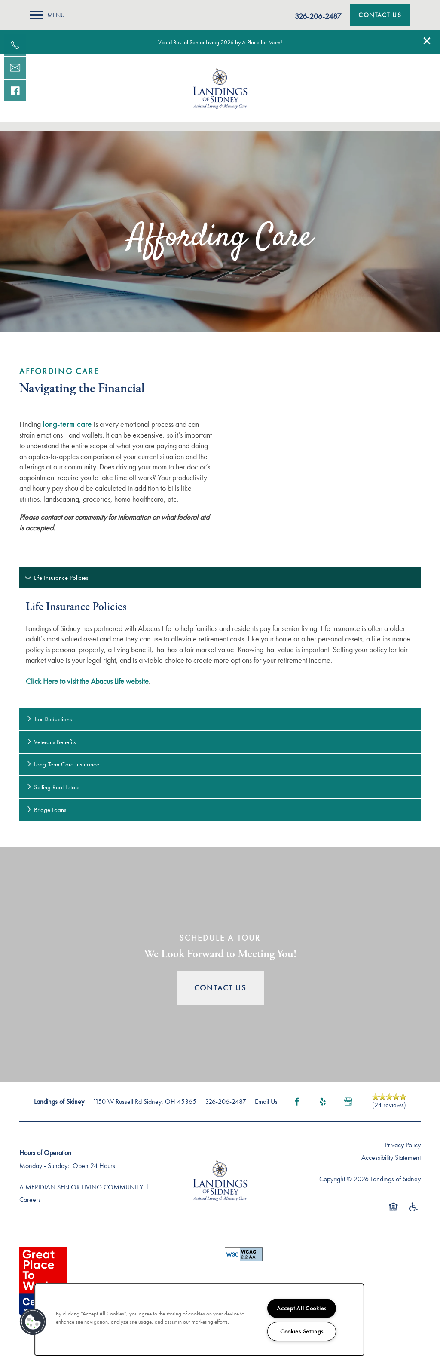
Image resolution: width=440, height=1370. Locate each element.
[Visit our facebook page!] (15, 90)
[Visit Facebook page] (297, 1102)
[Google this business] (348, 1102)
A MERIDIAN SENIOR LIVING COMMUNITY (81, 1187)
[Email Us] (15, 68)
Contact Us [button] (220, 988)
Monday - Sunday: (44, 1165)
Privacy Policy (403, 1144)
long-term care (67, 424)
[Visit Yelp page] (322, 1102)
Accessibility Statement (391, 1157)
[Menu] (47, 15)
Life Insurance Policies (57, 577)
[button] (427, 41)
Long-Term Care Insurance (62, 764)
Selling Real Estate (52, 787)
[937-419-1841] (15, 45)
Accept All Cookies (302, 1308)
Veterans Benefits (51, 742)
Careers (30, 1199)
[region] (199, 1319)
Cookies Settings (302, 1331)
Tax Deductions (49, 719)
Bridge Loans (46, 810)
